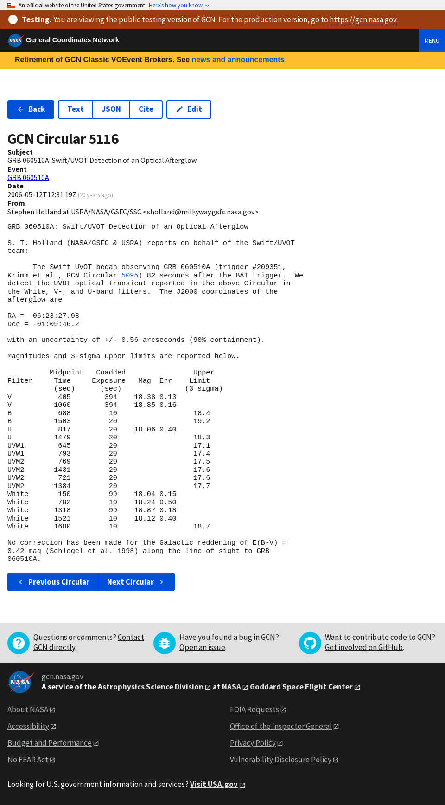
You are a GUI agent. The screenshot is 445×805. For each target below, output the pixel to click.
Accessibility (28, 726)
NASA (231, 687)
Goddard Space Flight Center (301, 687)
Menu (432, 40)
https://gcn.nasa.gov (363, 19)
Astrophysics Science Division (150, 687)
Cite (146, 109)
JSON (111, 109)
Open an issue (202, 647)
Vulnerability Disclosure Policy (280, 759)
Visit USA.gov (214, 784)
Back (31, 109)
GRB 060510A (28, 177)
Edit (189, 109)
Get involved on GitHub (364, 647)
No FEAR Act (27, 759)
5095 (129, 275)
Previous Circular (53, 582)
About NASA (27, 709)
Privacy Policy (253, 743)
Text (75, 109)
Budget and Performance (49, 743)
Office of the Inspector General (281, 726)
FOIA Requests (254, 709)
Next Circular (136, 582)
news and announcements (237, 60)
